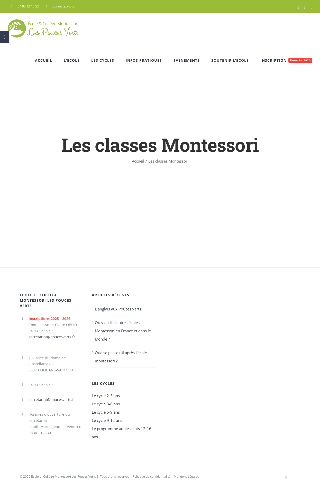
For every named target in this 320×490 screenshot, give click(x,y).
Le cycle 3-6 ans (106, 403)
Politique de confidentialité (151, 476)
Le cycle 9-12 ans (107, 420)
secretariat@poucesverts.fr (52, 336)
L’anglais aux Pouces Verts (118, 308)
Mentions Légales (186, 476)
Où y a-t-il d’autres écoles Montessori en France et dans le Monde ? (123, 331)
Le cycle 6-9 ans (106, 412)
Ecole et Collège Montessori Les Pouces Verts (63, 476)
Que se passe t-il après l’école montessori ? (121, 356)
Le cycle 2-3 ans (106, 395)
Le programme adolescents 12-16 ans (121, 432)
